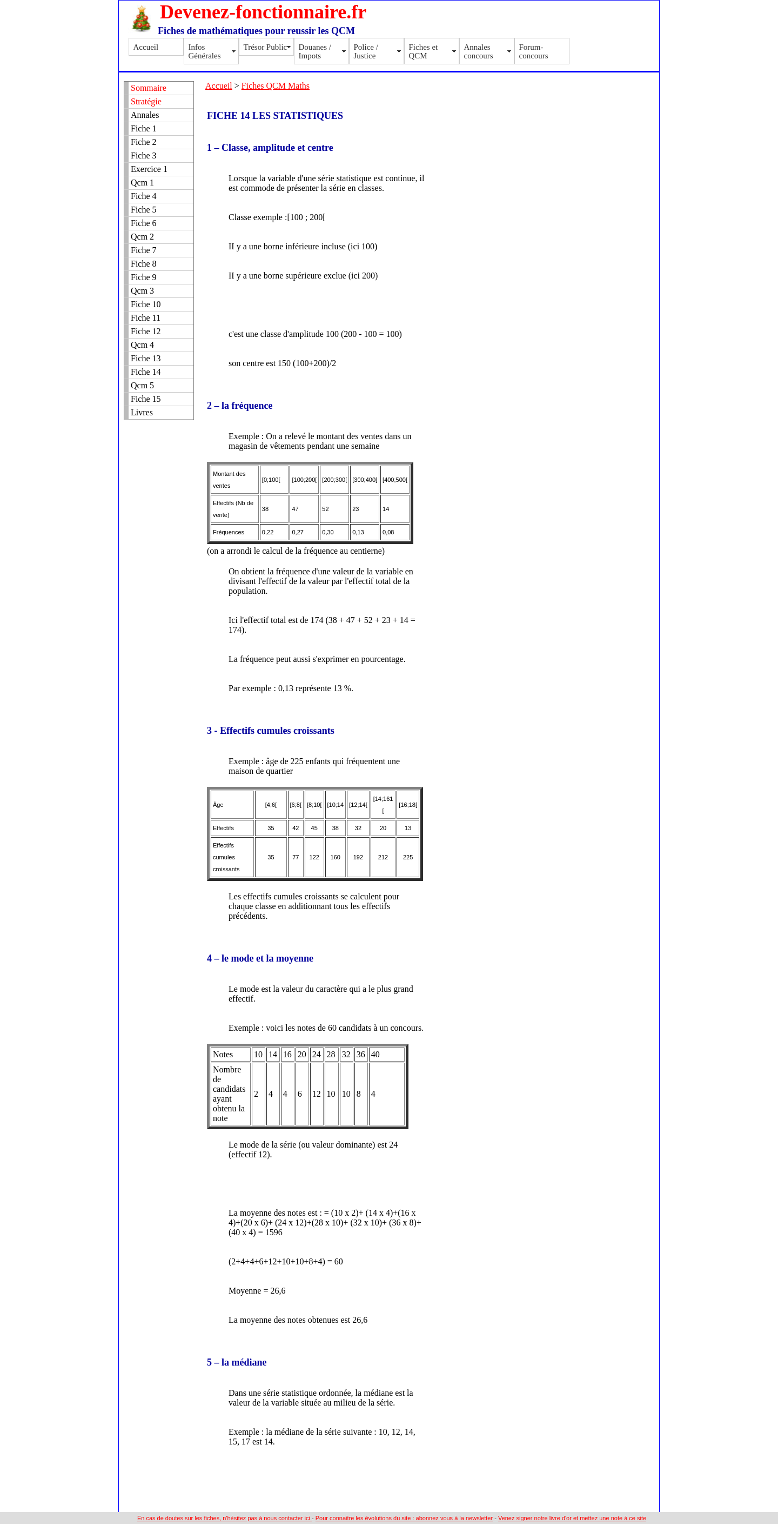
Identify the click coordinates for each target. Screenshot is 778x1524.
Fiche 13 (146, 358)
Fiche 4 (144, 196)
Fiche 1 (144, 128)
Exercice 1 (149, 169)
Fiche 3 (144, 155)
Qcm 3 (142, 290)
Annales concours (478, 51)
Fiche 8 (144, 263)
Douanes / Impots (315, 51)
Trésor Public (265, 47)
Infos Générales (205, 51)
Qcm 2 (142, 236)
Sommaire (148, 87)
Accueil (146, 47)
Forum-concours (533, 51)
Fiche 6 (144, 223)
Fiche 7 (144, 250)
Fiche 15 (146, 398)
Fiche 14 (146, 371)
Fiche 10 (146, 304)
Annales (145, 115)
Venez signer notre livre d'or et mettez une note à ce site (572, 1518)
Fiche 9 (144, 277)
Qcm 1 (142, 182)
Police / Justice (366, 51)
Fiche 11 (145, 317)
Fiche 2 (144, 142)
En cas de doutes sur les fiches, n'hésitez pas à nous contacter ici (224, 1518)
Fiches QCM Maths (276, 85)
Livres (142, 412)
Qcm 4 (142, 344)
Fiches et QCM (423, 51)
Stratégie (146, 101)
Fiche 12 (146, 331)
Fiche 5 (144, 209)
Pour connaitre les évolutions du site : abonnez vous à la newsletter (404, 1518)
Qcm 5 (142, 385)
